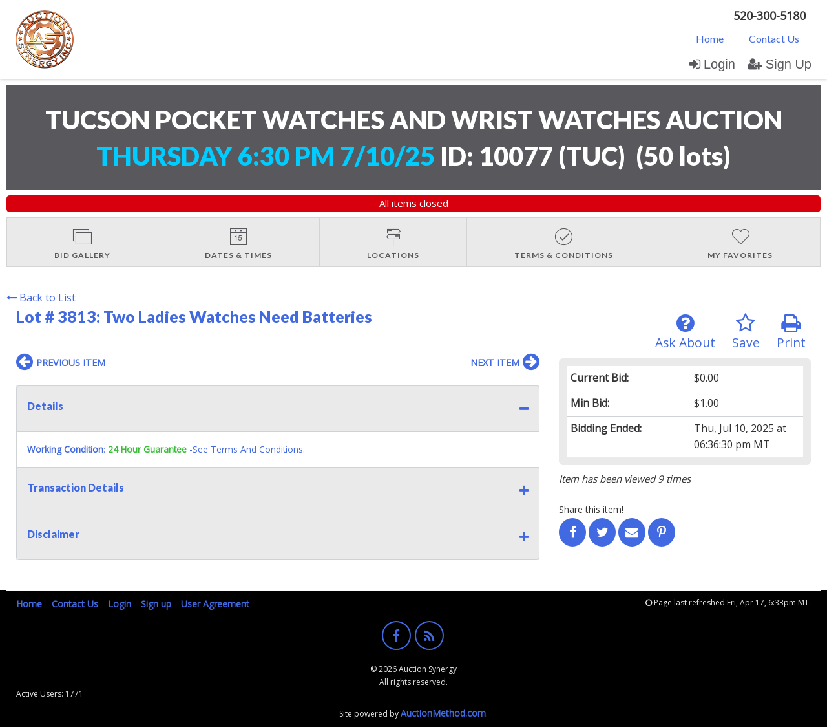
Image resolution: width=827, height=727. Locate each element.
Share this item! (591, 509)
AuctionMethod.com (443, 713)
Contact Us (774, 38)
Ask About (685, 332)
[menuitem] (710, 38)
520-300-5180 (769, 15)
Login (712, 64)
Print (791, 332)
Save (746, 332)
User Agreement (215, 604)
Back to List (41, 297)
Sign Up (779, 64)
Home (710, 38)
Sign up (156, 604)
